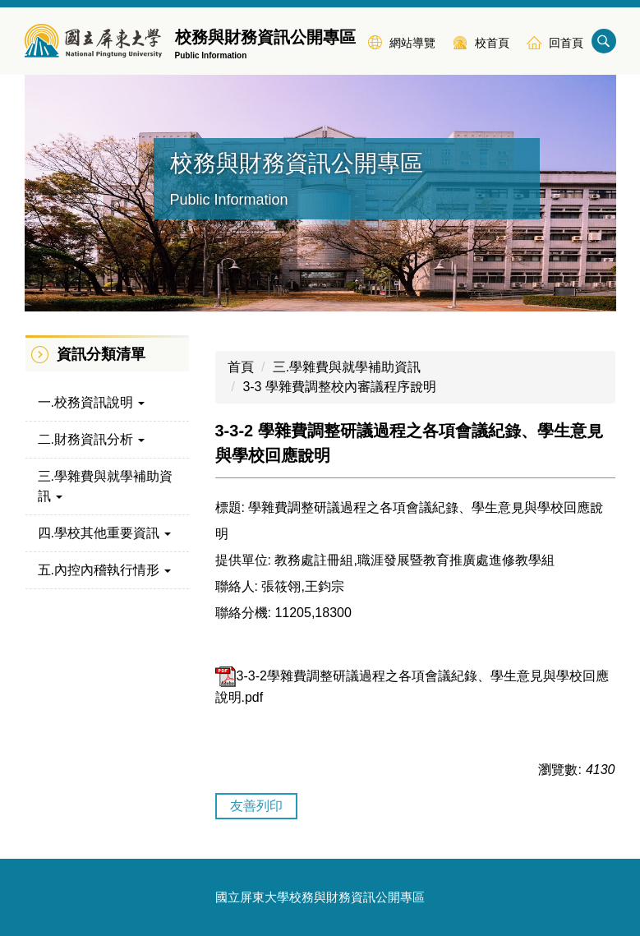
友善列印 (256, 806)
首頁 (241, 367)
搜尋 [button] (604, 41)
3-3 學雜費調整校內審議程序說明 (339, 387)
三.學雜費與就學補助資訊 (347, 367)
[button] (107, 403)
